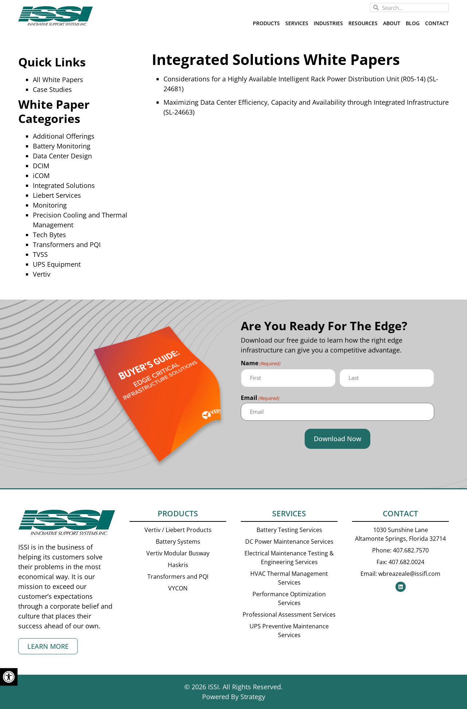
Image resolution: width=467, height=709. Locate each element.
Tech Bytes (49, 234)
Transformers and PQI (67, 244)
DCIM (41, 165)
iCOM (41, 175)
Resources (363, 23)
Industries (328, 23)
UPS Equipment (57, 264)
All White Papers (58, 79)
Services (296, 23)
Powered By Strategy (233, 696)
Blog (413, 23)
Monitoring (50, 205)
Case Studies (52, 89)
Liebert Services (57, 195)
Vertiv (41, 274)
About (391, 23)
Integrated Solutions (64, 185)
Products (266, 23)
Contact (437, 23)
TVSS (40, 254)
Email (260, 397)
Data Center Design (62, 155)
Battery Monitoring (61, 146)
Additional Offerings (63, 136)
